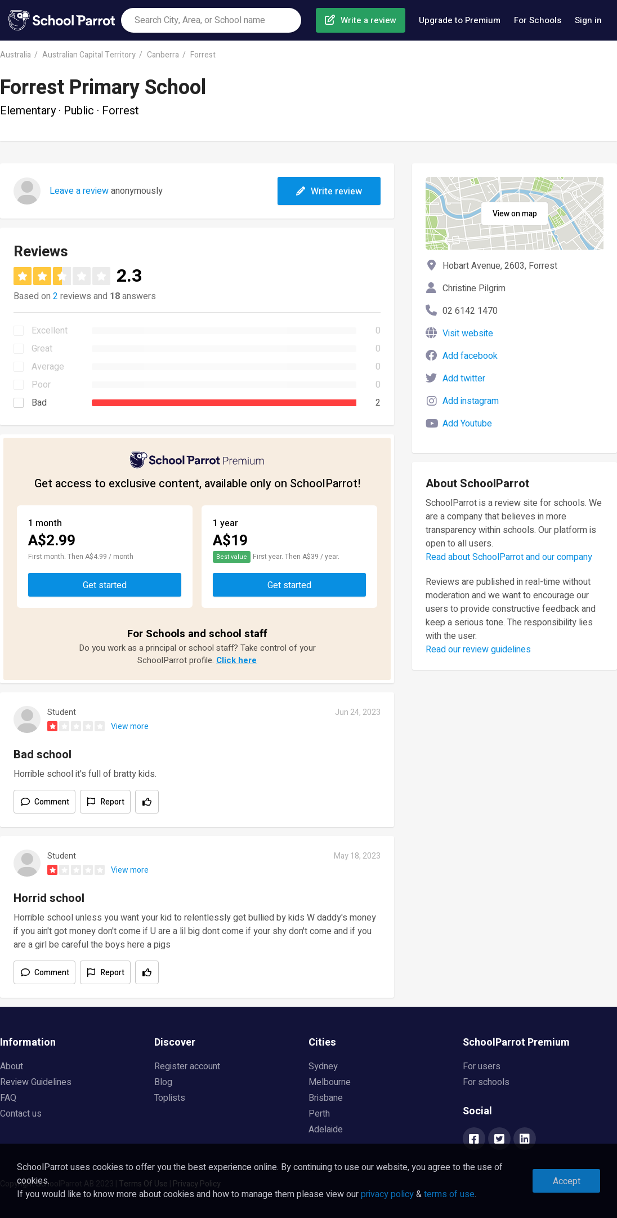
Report (112, 802)
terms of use (449, 1194)
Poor (41, 385)
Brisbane (325, 1098)
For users (481, 1066)
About (11, 1066)
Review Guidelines (35, 1082)
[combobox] (211, 20)
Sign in (588, 20)
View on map (515, 214)
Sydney (323, 1066)
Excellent (50, 330)
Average (48, 367)
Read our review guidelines (478, 649)
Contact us (21, 1114)
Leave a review (79, 191)
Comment (51, 802)
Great (42, 348)
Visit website (467, 333)
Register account (187, 1066)
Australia (15, 55)
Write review (329, 191)
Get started (105, 585)
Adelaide (325, 1129)
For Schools (537, 20)
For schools (486, 1082)
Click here (236, 660)
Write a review (368, 20)
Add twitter (463, 378)
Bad (39, 403)
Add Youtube (467, 423)
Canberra (163, 55)
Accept (566, 1181)
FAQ (8, 1098)
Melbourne (329, 1082)
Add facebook (470, 356)
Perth (319, 1114)
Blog (163, 1082)
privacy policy (387, 1194)
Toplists (169, 1098)
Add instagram (470, 401)
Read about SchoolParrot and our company (509, 557)
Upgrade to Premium (459, 20)
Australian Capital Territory (89, 55)
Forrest (203, 55)
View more (130, 726)
